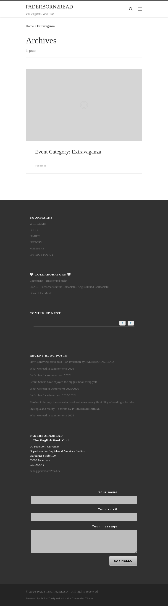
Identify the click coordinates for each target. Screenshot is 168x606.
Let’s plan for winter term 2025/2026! (53, 395)
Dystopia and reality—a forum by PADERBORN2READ (65, 408)
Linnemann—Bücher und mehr (48, 280)
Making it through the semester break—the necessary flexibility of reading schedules (82, 402)
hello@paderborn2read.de (45, 471)
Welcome (38, 223)
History (36, 242)
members (37, 248)
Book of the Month (41, 293)
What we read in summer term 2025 (52, 415)
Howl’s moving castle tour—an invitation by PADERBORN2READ (72, 361)
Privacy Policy (42, 254)
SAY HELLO (123, 560)
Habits (35, 236)
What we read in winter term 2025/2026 (54, 388)
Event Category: (68, 152)
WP (43, 598)
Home (30, 26)
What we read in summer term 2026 (52, 368)
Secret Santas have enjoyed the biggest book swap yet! (63, 382)
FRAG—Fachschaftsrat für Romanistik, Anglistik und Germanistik (69, 286)
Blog (34, 230)
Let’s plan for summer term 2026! (50, 375)
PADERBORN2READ (52, 591)
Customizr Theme (83, 598)
